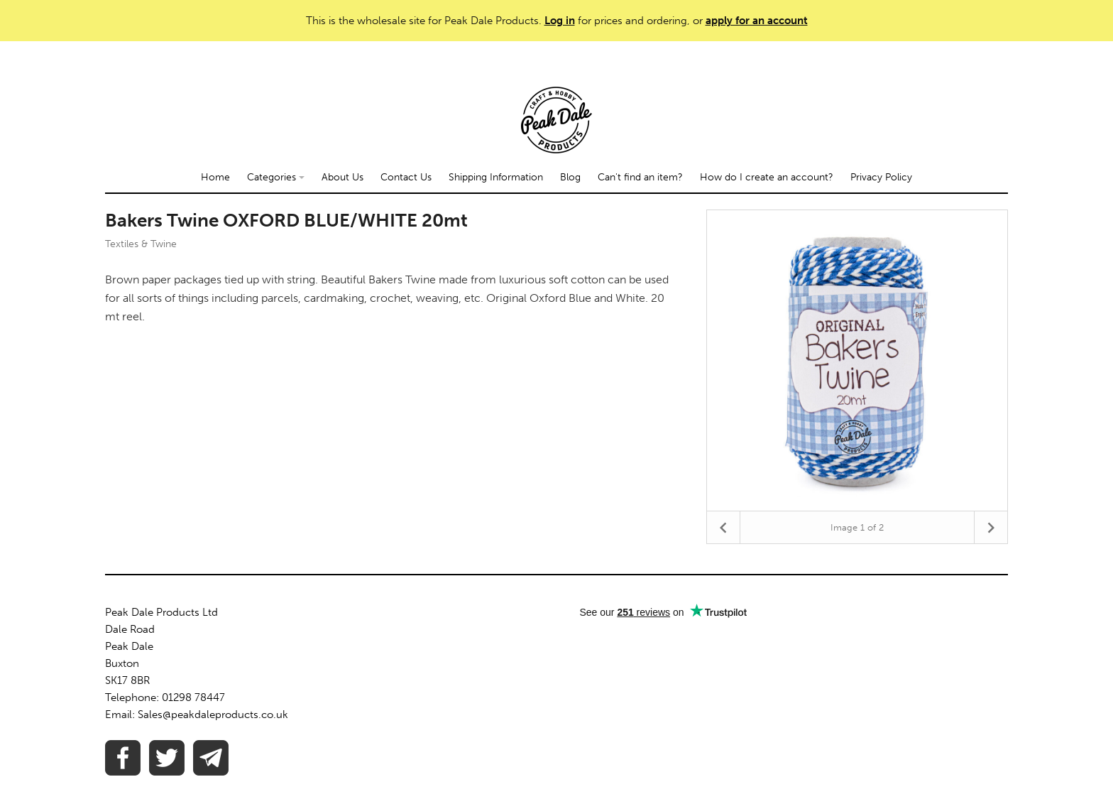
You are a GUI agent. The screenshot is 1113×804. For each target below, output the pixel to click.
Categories (276, 177)
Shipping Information (496, 177)
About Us (342, 177)
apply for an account (757, 20)
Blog (570, 177)
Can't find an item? (640, 177)
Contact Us (406, 177)
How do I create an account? (766, 177)
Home (215, 177)
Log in (559, 20)
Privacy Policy (881, 177)
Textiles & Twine (141, 244)
